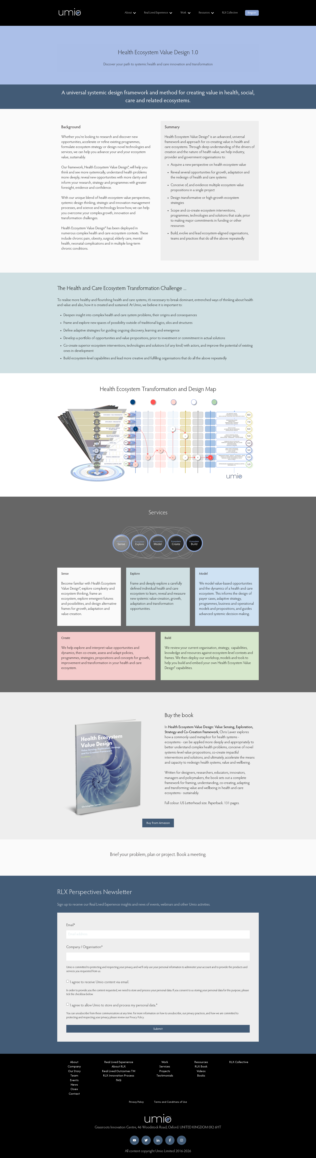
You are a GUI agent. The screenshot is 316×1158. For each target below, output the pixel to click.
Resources (204, 12)
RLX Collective (230, 12)
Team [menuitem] (74, 1075)
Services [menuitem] (164, 1066)
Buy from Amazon (158, 823)
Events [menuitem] (74, 1080)
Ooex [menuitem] (74, 1089)
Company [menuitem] (74, 1066)
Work (183, 12)
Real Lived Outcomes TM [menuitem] (118, 1071)
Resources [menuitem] (201, 1062)
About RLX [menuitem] (119, 1066)
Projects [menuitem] (164, 1071)
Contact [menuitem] (74, 1093)
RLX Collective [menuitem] (238, 1062)
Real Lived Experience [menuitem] (118, 1062)
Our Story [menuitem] (74, 1071)
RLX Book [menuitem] (201, 1066)
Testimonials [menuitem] (164, 1075)
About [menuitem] (74, 1062)
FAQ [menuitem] (118, 1080)
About (128, 12)
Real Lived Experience (156, 12)
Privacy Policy (137, 1017)
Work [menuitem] (164, 1062)
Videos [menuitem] (201, 1071)
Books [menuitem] (201, 1075)
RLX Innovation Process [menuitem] (118, 1075)
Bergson (252, 12)
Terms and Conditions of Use (170, 1102)
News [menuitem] (74, 1084)
